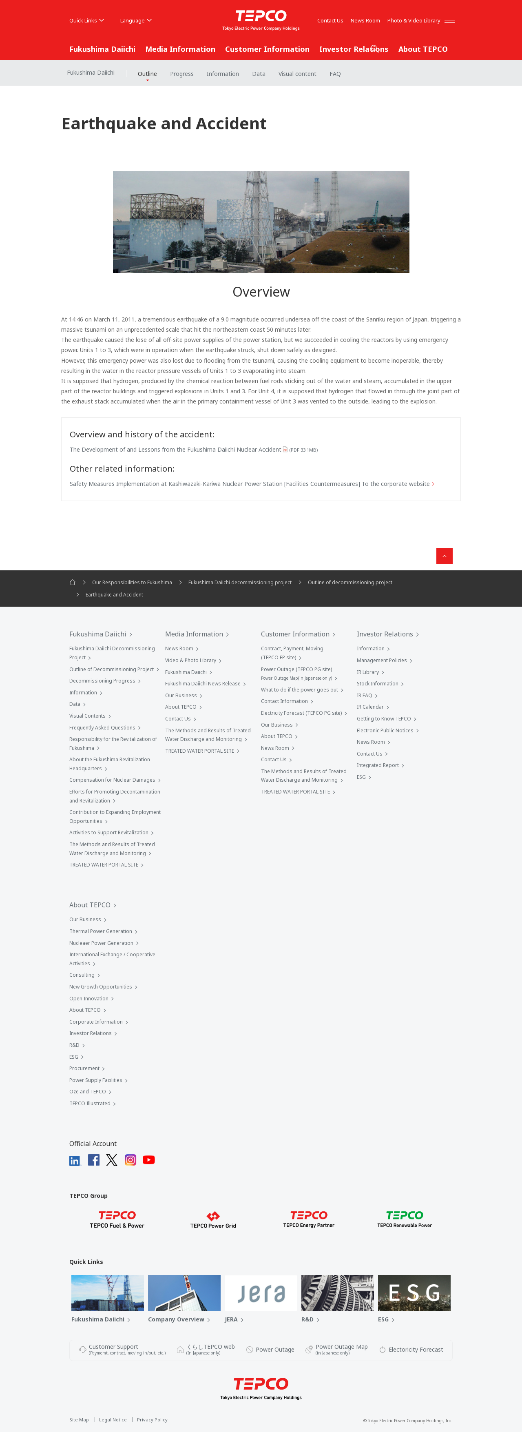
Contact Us (330, 20)
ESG (361, 777)
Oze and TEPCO (87, 1091)
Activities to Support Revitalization (108, 832)
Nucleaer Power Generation (101, 943)
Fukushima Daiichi (102, 49)
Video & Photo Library (190, 660)
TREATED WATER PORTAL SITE (103, 864)
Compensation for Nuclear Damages (112, 779)
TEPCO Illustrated (90, 1103)
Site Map (79, 1419)
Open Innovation (88, 998)
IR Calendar (370, 706)
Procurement (84, 1068)
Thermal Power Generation (100, 931)
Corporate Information (96, 1021)
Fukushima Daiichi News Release (203, 683)
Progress (182, 74)
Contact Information (284, 701)
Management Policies (382, 660)
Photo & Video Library (413, 20)
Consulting (82, 974)
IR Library (368, 672)
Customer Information (267, 49)
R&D (74, 1045)
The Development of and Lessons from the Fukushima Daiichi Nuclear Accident (194, 449)
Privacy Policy (152, 1419)
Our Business (181, 695)
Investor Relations (354, 49)
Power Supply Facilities (95, 1080)
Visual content (297, 74)
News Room (365, 20)
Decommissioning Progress (102, 680)
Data (258, 74)
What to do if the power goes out (299, 689)
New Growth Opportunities (100, 986)
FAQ (335, 74)
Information (223, 74)
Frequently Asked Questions (102, 727)
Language (136, 20)
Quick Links (86, 20)
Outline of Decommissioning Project (111, 669)
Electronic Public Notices (385, 730)
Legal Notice (113, 1419)
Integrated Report (378, 765)
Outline (147, 74)
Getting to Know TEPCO (384, 718)
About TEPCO (423, 49)
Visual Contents (87, 715)
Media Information (180, 49)
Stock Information (377, 683)
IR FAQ (364, 695)
